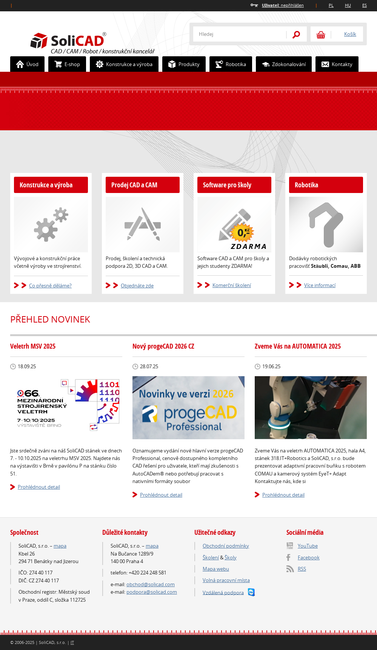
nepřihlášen (283, 5)
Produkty (181, 64)
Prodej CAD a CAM (134, 185)
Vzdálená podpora (223, 592)
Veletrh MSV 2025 (32, 346)
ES (364, 5)
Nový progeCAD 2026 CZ (163, 346)
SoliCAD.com (104, 42)
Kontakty (334, 64)
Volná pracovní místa (226, 580)
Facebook (309, 557)
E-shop (64, 64)
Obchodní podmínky (226, 545)
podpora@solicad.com (151, 591)
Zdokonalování (281, 64)
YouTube (308, 545)
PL (331, 5)
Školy (231, 557)
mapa (60, 545)
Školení (211, 557)
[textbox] (235, 34)
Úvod (24, 64)
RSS (302, 568)
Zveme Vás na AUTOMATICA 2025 (298, 346)
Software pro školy (227, 185)
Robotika (228, 64)
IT (72, 642)
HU (348, 5)
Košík (350, 34)
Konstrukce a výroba (121, 64)
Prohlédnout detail (39, 486)
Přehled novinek (50, 319)
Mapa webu (216, 568)
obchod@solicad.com (150, 584)
